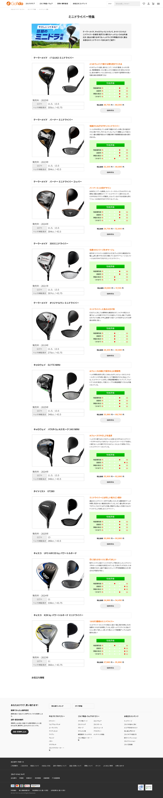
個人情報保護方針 (24, 790)
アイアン (51, 734)
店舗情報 (46, 778)
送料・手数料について (60, 766)
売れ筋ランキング (57, 706)
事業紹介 (29, 778)
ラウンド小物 (82, 731)
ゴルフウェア (97, 721)
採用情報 (38, 778)
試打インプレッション (130, 738)
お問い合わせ (119, 766)
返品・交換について (75, 766)
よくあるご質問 (108, 766)
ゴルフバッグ (82, 724)
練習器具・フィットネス (85, 734)
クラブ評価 (78, 706)
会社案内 (14, 778)
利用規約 (13, 790)
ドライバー (52, 721)
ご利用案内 (14, 766)
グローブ (80, 728)
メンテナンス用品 (99, 734)
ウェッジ (51, 738)
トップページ (128, 721)
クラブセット (52, 744)
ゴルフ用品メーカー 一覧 (85, 739)
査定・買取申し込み (19, 732)
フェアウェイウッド (54, 724)
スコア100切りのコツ (130, 728)
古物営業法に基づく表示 (58, 790)
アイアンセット (53, 731)
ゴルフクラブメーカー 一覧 (56, 749)
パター (51, 741)
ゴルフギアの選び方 (130, 734)
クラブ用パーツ (82, 721)
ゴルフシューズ (98, 728)
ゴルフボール (98, 724)
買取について (88, 766)
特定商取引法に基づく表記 (40, 790)
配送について (35, 766)
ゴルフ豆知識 (128, 744)
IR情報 (21, 778)
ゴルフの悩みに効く (130, 724)
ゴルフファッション (129, 741)
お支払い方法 (46, 766)
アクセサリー (98, 731)
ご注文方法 (24, 766)
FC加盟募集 (56, 778)
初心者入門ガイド (129, 731)
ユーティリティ (53, 728)
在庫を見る (110, 110)
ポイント (98, 766)
